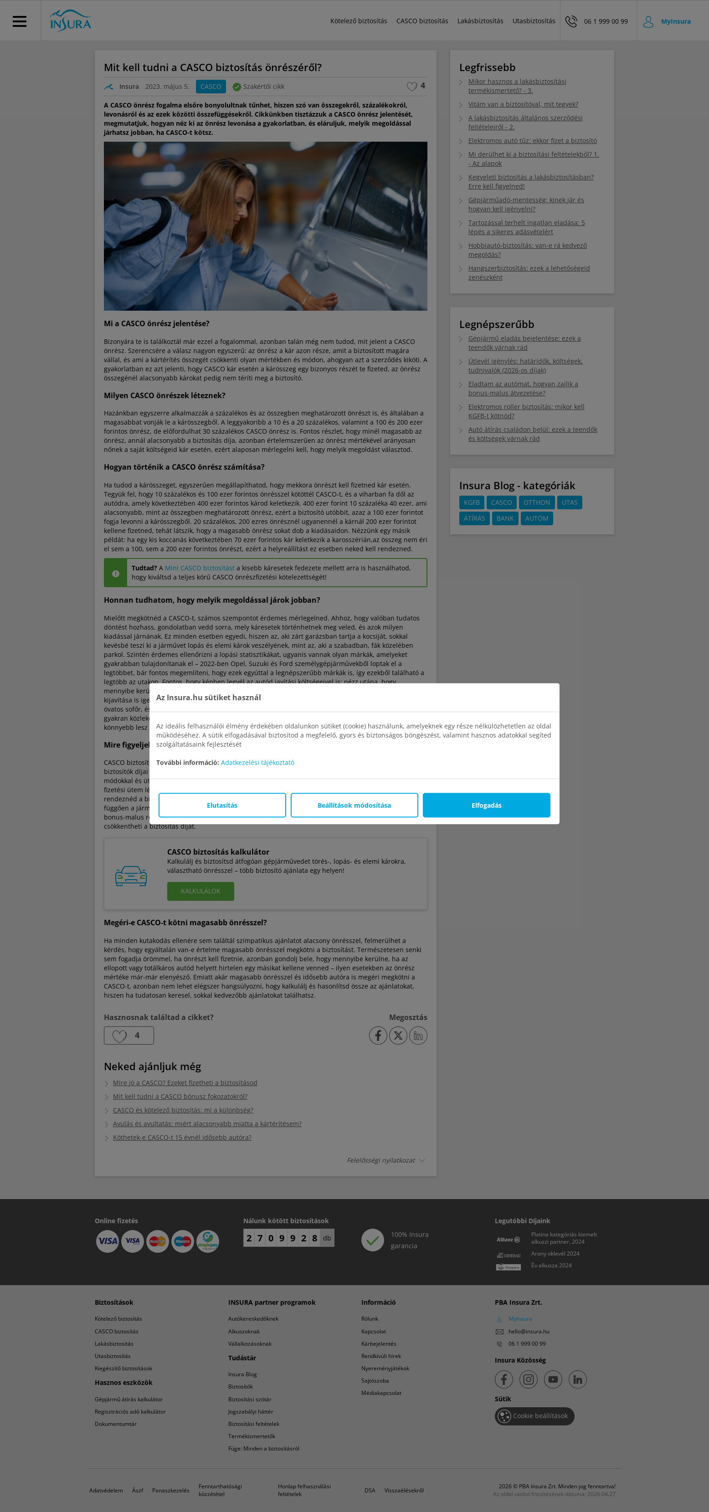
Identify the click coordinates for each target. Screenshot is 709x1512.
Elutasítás (222, 805)
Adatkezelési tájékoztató (257, 762)
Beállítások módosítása (354, 805)
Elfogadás (487, 805)
